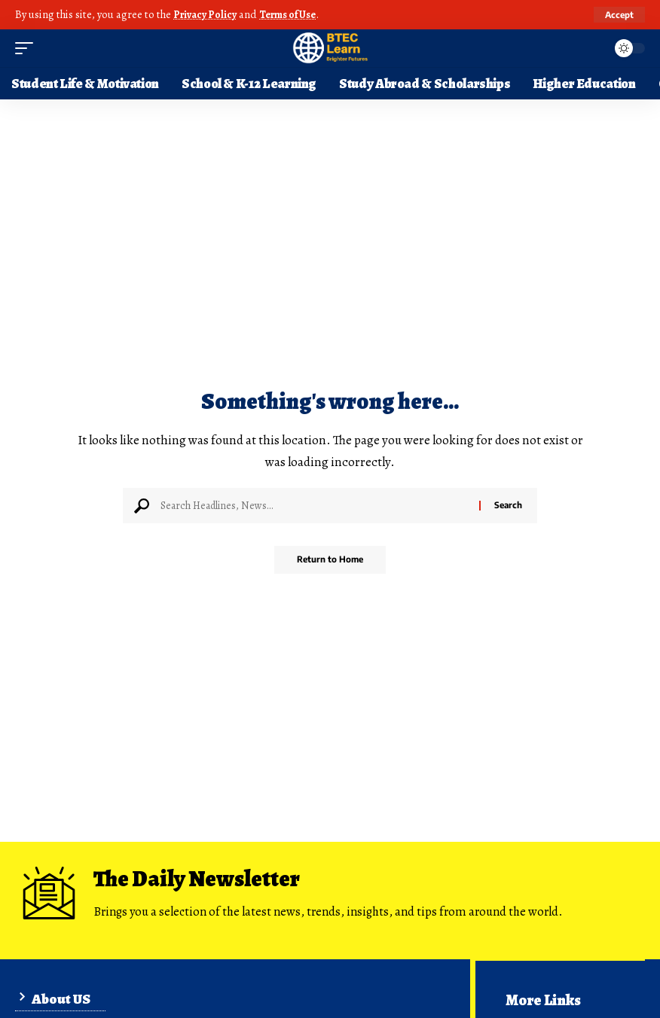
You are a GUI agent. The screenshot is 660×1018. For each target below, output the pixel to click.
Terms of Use (294, 14)
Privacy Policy (206, 14)
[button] (618, 14)
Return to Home (330, 560)
